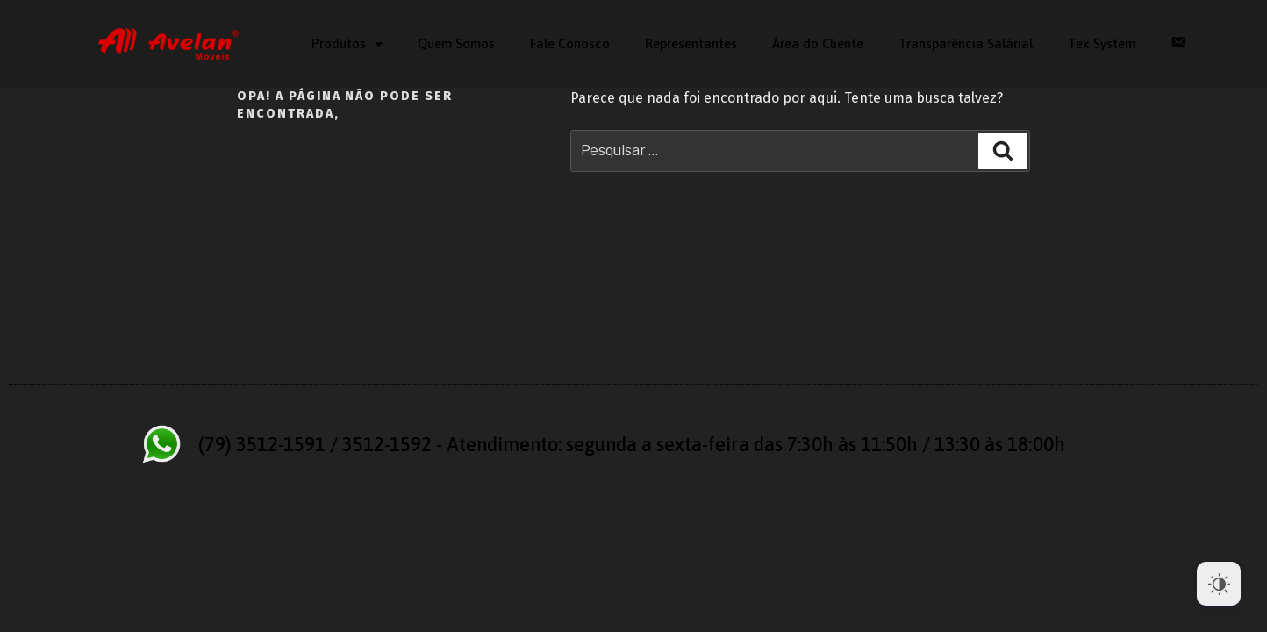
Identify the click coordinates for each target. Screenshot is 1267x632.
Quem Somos (456, 43)
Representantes (691, 43)
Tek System (1101, 43)
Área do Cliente (817, 43)
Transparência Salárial (965, 43)
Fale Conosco (570, 43)
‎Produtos (347, 44)
